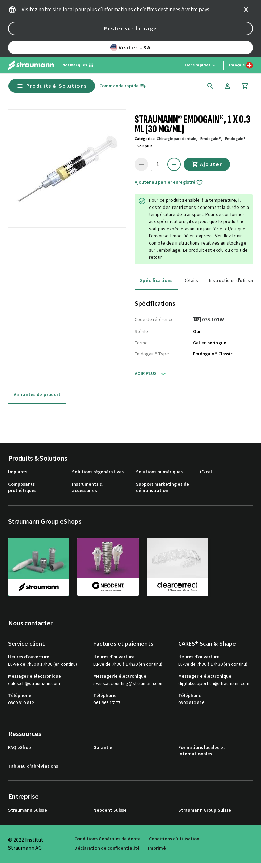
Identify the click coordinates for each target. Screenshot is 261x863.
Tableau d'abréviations (33, 766)
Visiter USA (130, 47)
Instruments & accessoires (87, 488)
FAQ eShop (19, 747)
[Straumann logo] (31, 65)
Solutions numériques (159, 472)
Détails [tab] (191, 280)
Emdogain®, (211, 139)
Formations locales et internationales (201, 751)
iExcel (206, 472)
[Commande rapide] (123, 86)
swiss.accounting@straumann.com (128, 684)
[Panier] (245, 86)
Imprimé (157, 848)
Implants (17, 472)
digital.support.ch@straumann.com (213, 684)
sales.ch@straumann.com (34, 684)
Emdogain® (235, 139)
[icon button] (246, 9)
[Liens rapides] (200, 65)
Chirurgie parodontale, (177, 139)
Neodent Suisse (110, 810)
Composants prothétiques (22, 488)
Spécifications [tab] (156, 280)
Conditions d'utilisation (174, 839)
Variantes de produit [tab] (37, 394)
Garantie (102, 747)
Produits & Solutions (52, 86)
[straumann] (38, 567)
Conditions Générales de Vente (107, 839)
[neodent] (108, 566)
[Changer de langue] (241, 65)
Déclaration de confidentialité (107, 848)
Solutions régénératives (98, 472)
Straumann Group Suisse (204, 810)
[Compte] (227, 86)
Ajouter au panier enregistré (169, 182)
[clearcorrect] (177, 566)
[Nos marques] (78, 65)
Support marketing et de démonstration (162, 488)
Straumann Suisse (27, 810)
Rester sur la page (130, 28)
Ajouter (207, 164)
